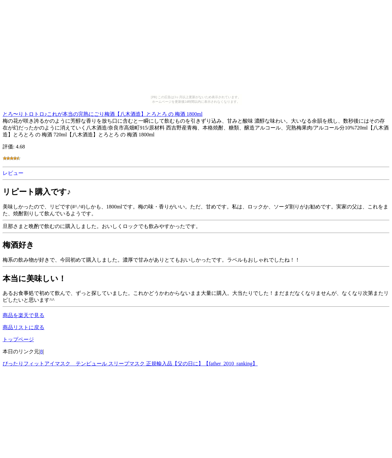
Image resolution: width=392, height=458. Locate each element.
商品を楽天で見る (23, 315)
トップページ (18, 339)
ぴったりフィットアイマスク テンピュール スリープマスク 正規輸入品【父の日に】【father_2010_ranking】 (130, 363)
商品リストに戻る (23, 327)
